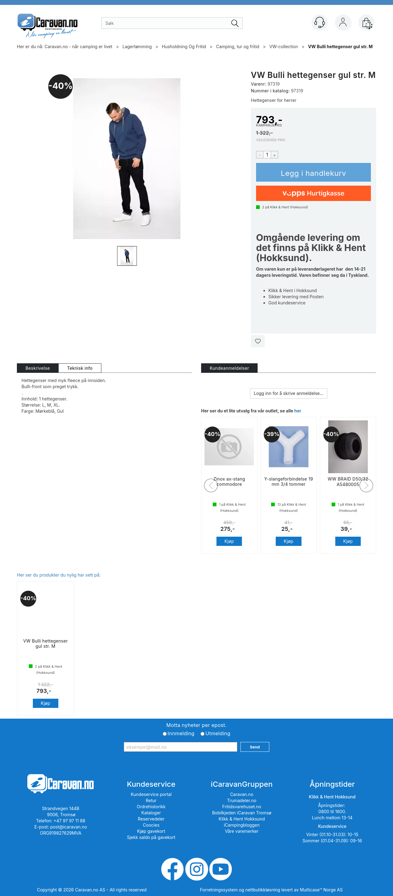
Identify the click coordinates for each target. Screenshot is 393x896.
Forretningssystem (219, 889)
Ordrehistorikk (151, 806)
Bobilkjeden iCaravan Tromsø (241, 812)
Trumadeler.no (241, 800)
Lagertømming (137, 46)
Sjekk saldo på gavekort (151, 837)
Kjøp (313, 172)
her (297, 410)
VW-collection (283, 46)
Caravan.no (241, 794)
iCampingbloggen (242, 825)
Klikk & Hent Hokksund (242, 818)
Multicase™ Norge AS (321, 889)
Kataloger (151, 812)
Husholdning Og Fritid (184, 46)
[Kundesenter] (319, 22)
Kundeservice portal (151, 794)
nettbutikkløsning (262, 889)
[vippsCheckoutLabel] (313, 193)
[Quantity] (267, 154)
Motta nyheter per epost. (196, 725)
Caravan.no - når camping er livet (78, 46)
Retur (151, 800)
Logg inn (343, 23)
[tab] (37, 368)
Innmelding (181, 733)
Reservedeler (151, 818)
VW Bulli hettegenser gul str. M (340, 46)
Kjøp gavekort (151, 831)
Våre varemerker (242, 831)
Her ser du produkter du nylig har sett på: (58, 574)
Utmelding (217, 733)
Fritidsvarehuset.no (241, 806)
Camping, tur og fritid (237, 46)
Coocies (151, 825)
